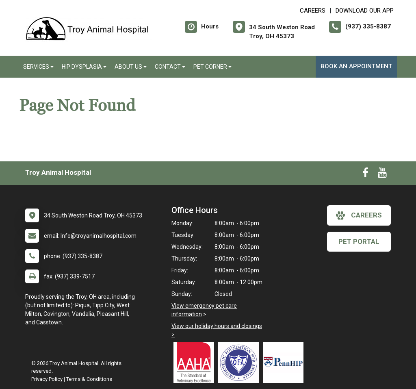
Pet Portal (358, 241)
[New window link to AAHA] (195, 362)
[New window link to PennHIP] (285, 362)
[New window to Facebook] (365, 174)
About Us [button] (131, 66)
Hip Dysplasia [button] (84, 66)
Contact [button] (170, 66)
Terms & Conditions (89, 379)
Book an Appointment (356, 66)
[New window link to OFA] (240, 362)
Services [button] (38, 66)
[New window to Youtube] (382, 174)
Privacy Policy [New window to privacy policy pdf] (47, 379)
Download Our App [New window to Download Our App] (365, 10)
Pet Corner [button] (212, 66)
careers (359, 215)
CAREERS (312, 10)
